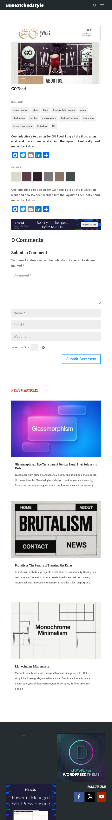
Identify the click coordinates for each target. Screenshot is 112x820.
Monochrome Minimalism (32, 666)
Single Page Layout (22, 126)
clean (35, 110)
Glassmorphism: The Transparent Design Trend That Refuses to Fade (56, 466)
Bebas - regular (20, 110)
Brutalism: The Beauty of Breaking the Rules (43, 565)
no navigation (49, 118)
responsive (88, 118)
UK (53, 126)
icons (83, 110)
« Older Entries (24, 703)
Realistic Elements (69, 118)
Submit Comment (81, 359)
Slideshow (42, 126)
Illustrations (19, 118)
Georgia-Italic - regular (64, 110)
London (33, 118)
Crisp (45, 110)
